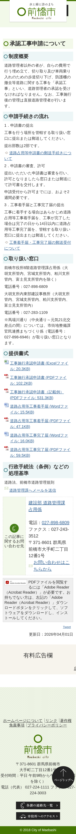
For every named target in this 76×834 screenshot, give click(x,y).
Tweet (67, 627)
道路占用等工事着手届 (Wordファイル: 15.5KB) (39, 409)
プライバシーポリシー (47, 725)
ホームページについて (23, 720)
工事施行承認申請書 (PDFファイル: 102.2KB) (38, 380)
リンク (51, 720)
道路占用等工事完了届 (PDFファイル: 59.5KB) (40, 452)
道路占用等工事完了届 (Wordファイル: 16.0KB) (39, 438)
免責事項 (17, 725)
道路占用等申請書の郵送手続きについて (37, 156)
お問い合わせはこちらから (52, 566)
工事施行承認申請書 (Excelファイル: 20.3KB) (39, 366)
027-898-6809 (55, 522)
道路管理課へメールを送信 (32, 490)
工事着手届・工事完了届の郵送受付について (37, 245)
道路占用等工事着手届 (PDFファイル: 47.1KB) (40, 424)
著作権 (66, 720)
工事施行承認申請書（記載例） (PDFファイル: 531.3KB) (37, 395)
